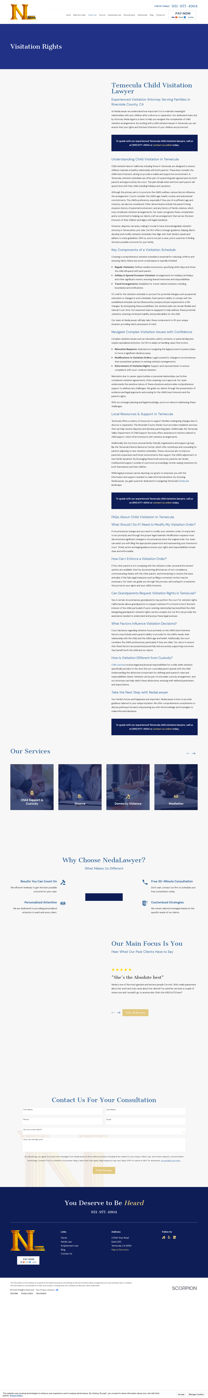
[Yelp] (168, 1325)
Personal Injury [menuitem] (129, 15)
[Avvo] (163, 1325)
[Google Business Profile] (174, 1325)
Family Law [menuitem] (92, 15)
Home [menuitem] (68, 15)
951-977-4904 (185, 6)
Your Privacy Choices (47, 1378)
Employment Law (69, 1333)
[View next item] (193, 753)
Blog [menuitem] (151, 15)
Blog (63, 1337)
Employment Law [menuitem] (114, 15)
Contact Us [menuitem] (160, 15)
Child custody (120, 664)
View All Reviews (137, 1095)
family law (186, 481)
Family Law (66, 1329)
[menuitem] (14, 1381)
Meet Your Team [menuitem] (79, 15)
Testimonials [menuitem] (142, 15)
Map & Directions (120, 1337)
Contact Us (66, 1341)
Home (64, 1325)
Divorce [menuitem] (102, 15)
